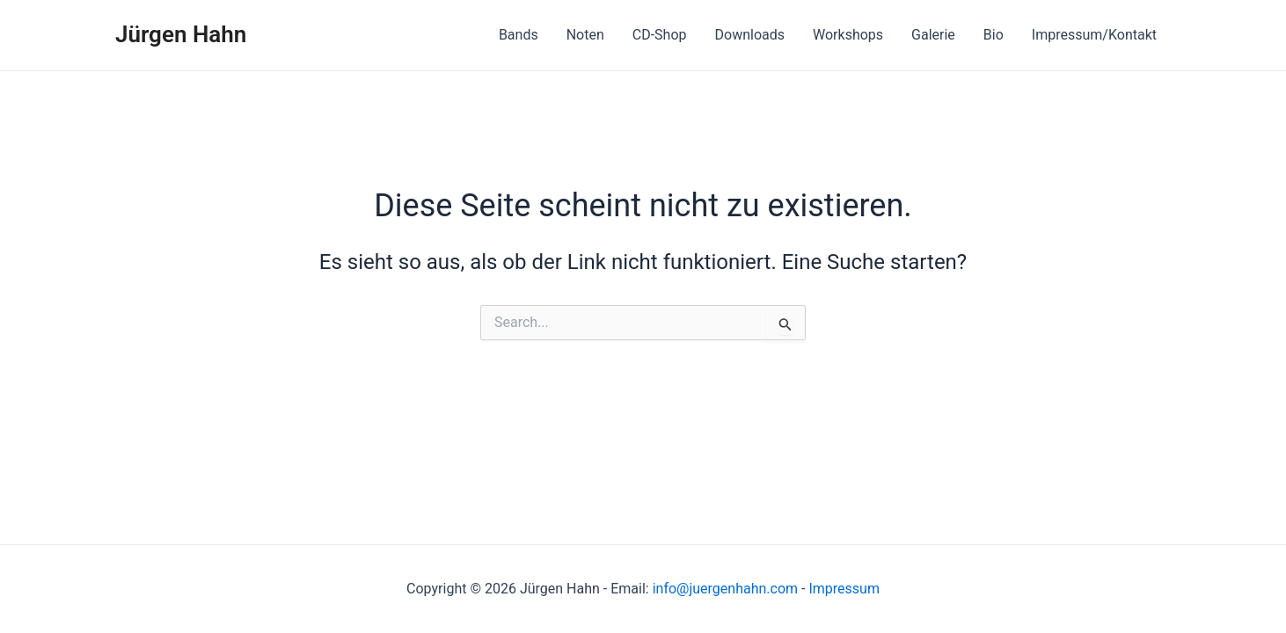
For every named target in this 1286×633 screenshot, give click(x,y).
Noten (585, 34)
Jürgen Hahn (180, 34)
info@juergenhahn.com (725, 588)
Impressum (844, 588)
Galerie (933, 34)
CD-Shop (659, 34)
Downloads (750, 34)
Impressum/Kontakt (1094, 34)
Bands (518, 34)
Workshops (848, 34)
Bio (993, 34)
